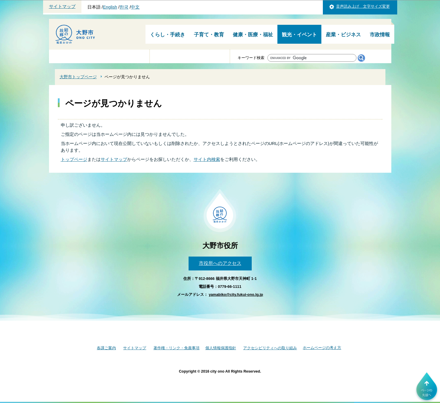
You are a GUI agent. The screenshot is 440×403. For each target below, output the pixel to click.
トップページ (74, 159)
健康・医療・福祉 (253, 34)
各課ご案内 (106, 348)
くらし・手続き (167, 34)
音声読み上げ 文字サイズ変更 (363, 6)
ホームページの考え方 (322, 347)
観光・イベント (299, 34)
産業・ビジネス (343, 34)
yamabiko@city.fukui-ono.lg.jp (236, 294)
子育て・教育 (209, 34)
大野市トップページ (78, 76)
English (110, 7)
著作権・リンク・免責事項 (176, 348)
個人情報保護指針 (220, 348)
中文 (135, 7)
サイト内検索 (207, 159)
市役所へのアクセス (220, 263)
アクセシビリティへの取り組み (270, 348)
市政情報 (380, 34)
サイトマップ (62, 6)
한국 (124, 7)
